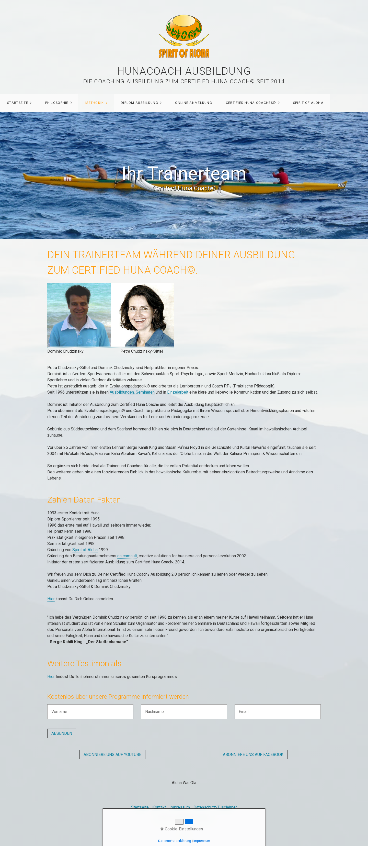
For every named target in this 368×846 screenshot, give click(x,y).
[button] (112, 754)
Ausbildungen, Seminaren (132, 392)
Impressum (179, 807)
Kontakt (159, 807)
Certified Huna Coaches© (251, 103)
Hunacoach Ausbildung (184, 71)
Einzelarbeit (177, 392)
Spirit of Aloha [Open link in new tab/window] (308, 103)
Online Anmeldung (193, 103)
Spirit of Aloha (85, 549)
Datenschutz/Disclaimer (215, 807)
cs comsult (127, 555)
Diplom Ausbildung (139, 103)
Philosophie (56, 103)
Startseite (17, 103)
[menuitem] (19, 103)
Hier (51, 598)
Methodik (94, 103)
